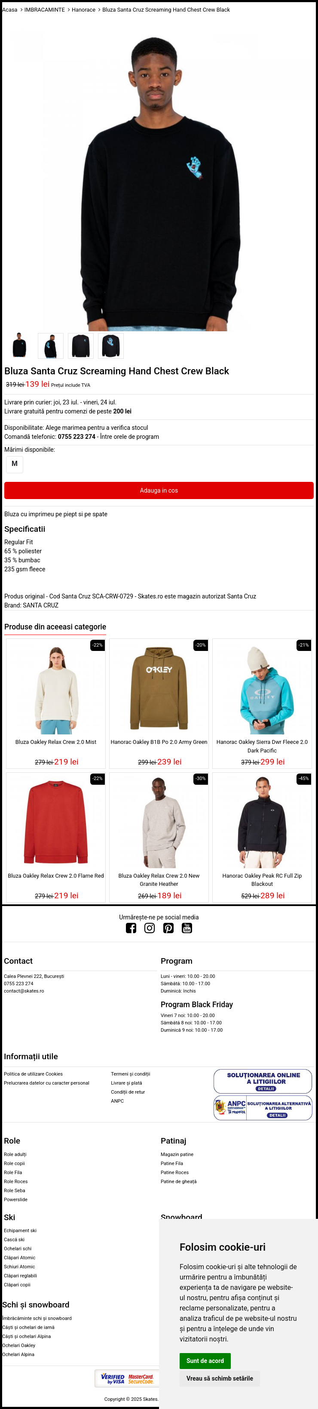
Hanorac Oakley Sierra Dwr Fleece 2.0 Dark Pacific (262, 746)
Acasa (10, 9)
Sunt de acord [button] (205, 1360)
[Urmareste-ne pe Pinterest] (168, 930)
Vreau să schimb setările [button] (220, 1378)
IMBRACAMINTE (44, 9)
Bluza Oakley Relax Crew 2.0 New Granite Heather (159, 880)
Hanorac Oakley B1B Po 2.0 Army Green (158, 742)
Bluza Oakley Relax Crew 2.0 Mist (55, 742)
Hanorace (83, 9)
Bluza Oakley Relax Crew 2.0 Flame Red (56, 876)
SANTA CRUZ (40, 605)
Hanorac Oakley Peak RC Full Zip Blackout (262, 880)
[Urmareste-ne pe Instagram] (149, 930)
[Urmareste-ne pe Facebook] (131, 930)
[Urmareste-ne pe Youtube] (187, 930)
